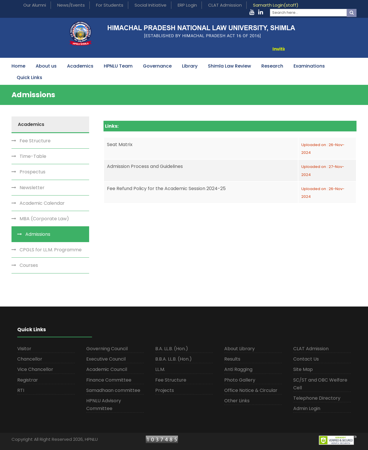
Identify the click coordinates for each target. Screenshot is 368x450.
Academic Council (106, 369)
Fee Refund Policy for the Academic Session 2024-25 (166, 188)
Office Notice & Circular (250, 390)
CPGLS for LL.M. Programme (51, 249)
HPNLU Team (118, 66)
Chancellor (29, 359)
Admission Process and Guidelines (145, 166)
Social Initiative (150, 5)
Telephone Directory (316, 398)
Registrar (27, 380)
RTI (20, 390)
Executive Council (106, 359)
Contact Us (306, 359)
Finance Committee (108, 380)
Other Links (237, 400)
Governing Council (107, 348)
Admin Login (306, 408)
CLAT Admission (225, 5)
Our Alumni (34, 5)
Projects (164, 390)
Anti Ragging (238, 369)
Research (272, 66)
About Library (239, 348)
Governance (157, 66)
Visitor (24, 348)
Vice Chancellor (35, 369)
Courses (29, 265)
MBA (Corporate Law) (44, 218)
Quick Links (29, 77)
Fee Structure (35, 140)
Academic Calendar (42, 203)
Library (190, 66)
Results (232, 359)
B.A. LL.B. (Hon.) (171, 348)
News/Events (71, 5)
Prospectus (32, 171)
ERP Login (187, 5)
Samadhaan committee (113, 390)
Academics (80, 66)
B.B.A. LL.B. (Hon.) (173, 359)
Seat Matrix (120, 144)
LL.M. (160, 369)
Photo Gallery (239, 380)
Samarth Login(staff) (275, 5)
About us (46, 66)
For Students (109, 5)
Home (18, 66)
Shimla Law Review (229, 66)
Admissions (37, 234)
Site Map (303, 369)
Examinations (309, 66)
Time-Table (33, 156)
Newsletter (32, 187)
